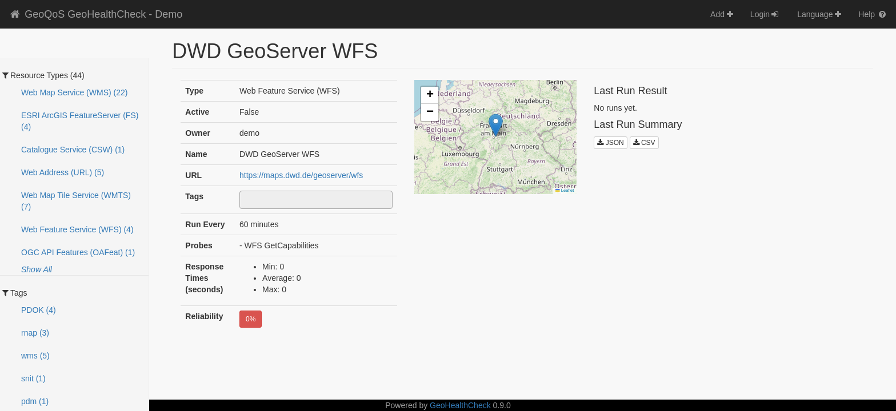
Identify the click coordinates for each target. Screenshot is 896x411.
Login (765, 14)
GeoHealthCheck (460, 405)
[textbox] (246, 200)
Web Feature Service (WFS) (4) (77, 229)
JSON (610, 143)
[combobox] (316, 200)
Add (721, 14)
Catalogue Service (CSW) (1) (73, 149)
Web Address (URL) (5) (62, 172)
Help (872, 14)
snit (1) (33, 378)
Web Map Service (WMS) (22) (74, 92)
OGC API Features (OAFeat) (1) (78, 252)
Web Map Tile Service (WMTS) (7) (76, 201)
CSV (644, 143)
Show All (36, 269)
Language (819, 14)
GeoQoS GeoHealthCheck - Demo (95, 14)
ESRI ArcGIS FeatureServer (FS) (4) (79, 121)
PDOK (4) (38, 310)
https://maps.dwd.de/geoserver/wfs (301, 175)
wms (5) (35, 355)
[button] (496, 125)
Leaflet (564, 190)
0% (250, 319)
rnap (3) (35, 332)
